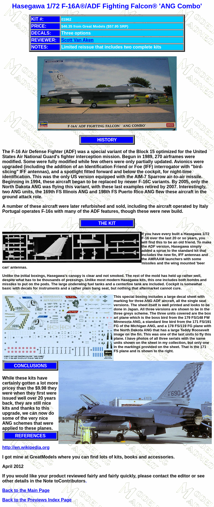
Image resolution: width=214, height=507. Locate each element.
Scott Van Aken (77, 40)
